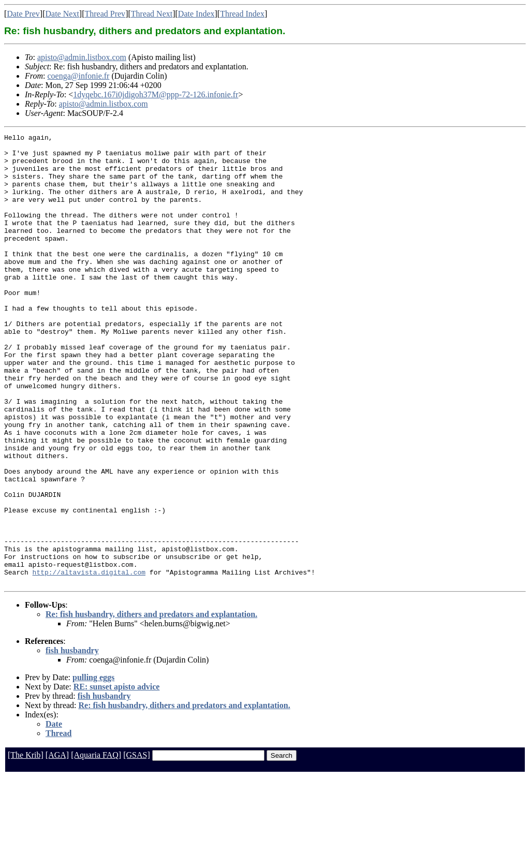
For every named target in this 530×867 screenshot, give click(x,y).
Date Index (196, 13)
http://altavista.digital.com (89, 660)
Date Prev (23, 13)
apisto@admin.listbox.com (81, 57)
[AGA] (57, 845)
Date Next (62, 13)
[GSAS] (136, 845)
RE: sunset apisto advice (116, 776)
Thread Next (151, 13)
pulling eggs (93, 767)
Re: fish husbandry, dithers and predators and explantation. (151, 704)
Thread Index (242, 13)
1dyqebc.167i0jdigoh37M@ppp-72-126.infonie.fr (155, 94)
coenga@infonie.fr (78, 75)
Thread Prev (104, 13)
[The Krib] (25, 845)
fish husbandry (72, 740)
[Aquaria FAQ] (96, 845)
